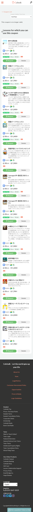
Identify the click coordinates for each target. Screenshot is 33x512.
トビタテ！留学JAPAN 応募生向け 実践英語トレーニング (18, 94)
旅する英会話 (12, 41)
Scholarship (6, 421)
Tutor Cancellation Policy (11, 448)
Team (16, 376)
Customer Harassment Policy (16, 385)
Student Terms (7, 414)
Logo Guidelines (16, 398)
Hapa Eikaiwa (7, 475)
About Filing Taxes (9, 450)
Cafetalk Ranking (8, 461)
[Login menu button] (31, 2)
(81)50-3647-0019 (12, 490)
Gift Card (6, 466)
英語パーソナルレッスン (16, 66)
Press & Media (16, 394)
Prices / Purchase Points (10, 411)
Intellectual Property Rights (11, 445)
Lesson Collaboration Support (12, 468)
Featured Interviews (9, 439)
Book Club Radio (8, 425)
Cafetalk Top (7, 409)
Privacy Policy (7, 470)
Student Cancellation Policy (11, 416)
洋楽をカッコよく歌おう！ (16, 280)
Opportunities (16, 389)
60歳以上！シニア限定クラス (17, 226)
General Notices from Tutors (12, 441)
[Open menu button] (2, 2)
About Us (16, 372)
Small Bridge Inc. (8, 473)
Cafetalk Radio (7, 423)
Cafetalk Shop (7, 463)
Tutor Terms (7, 443)
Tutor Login (6, 436)
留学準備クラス (13, 258)
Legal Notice (16, 381)
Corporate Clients (8, 418)
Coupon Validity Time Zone (18, 14)
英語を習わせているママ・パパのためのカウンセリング (18, 328)
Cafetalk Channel (8, 459)
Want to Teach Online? (10, 434)
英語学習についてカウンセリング (19, 149)
